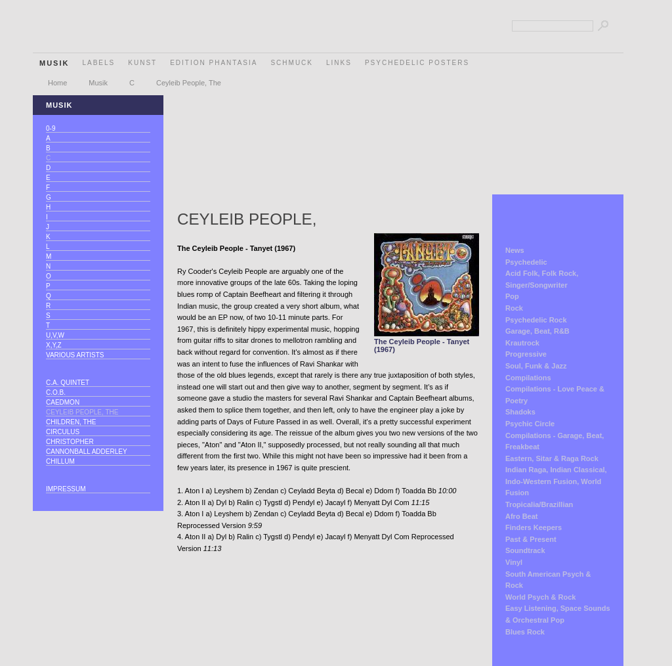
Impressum (66, 489)
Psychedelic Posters (417, 62)
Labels (98, 62)
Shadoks (520, 412)
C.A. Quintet (67, 382)
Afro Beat (521, 516)
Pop (512, 296)
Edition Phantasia (213, 62)
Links (339, 62)
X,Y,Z (54, 345)
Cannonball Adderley (86, 451)
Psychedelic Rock (536, 320)
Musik (54, 63)
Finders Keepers (533, 527)
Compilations (528, 378)
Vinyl (513, 562)
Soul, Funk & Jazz (536, 366)
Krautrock (522, 343)
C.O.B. (56, 392)
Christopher (70, 441)
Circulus (62, 431)
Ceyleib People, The (188, 83)
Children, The (71, 422)
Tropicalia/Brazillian (539, 504)
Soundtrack (525, 550)
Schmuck (291, 62)
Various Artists (75, 355)
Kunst (142, 62)
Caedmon (62, 402)
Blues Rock (525, 632)
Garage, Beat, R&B (537, 331)
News (514, 250)
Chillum (60, 461)
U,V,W (55, 335)
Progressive (526, 354)
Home (57, 83)
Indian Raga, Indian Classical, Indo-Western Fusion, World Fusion (556, 481)
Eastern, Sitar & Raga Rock (551, 458)
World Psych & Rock (540, 597)
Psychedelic (526, 262)
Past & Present (530, 539)
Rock (514, 308)
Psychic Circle (530, 424)
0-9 (50, 128)
